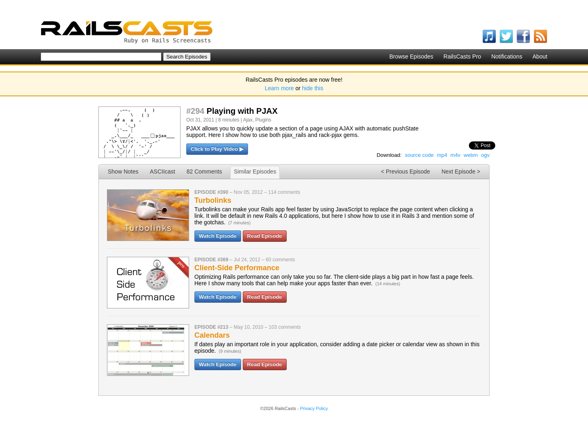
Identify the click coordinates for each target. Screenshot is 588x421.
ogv (485, 155)
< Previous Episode (405, 171)
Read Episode (264, 236)
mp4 (442, 155)
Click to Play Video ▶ (217, 149)
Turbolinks (212, 200)
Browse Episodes (411, 56)
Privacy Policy (314, 408)
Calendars (212, 335)
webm (471, 155)
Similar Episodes (255, 171)
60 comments (280, 260)
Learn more (279, 88)
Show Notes (123, 171)
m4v (456, 155)
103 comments (285, 327)
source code (419, 155)
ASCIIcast (162, 171)
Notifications (506, 56)
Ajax (248, 120)
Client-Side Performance (236, 268)
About (539, 56)
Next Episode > (461, 171)
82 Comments (204, 171)
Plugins (263, 120)
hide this (312, 88)
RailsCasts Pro (462, 56)
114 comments (284, 192)
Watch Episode (218, 236)
